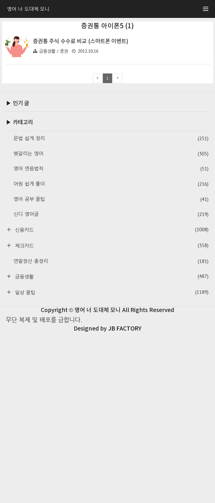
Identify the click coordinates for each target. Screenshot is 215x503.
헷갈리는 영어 (111, 324)
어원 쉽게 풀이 (111, 354)
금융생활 (111, 446)
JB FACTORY (125, 499)
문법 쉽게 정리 (111, 308)
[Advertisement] (107, 70)
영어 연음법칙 (111, 339)
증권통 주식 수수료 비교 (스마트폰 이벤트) (81, 123)
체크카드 (111, 415)
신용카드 (111, 400)
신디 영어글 (111, 384)
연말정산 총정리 (111, 431)
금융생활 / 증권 (53, 133)
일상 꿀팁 (111, 462)
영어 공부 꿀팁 (111, 369)
